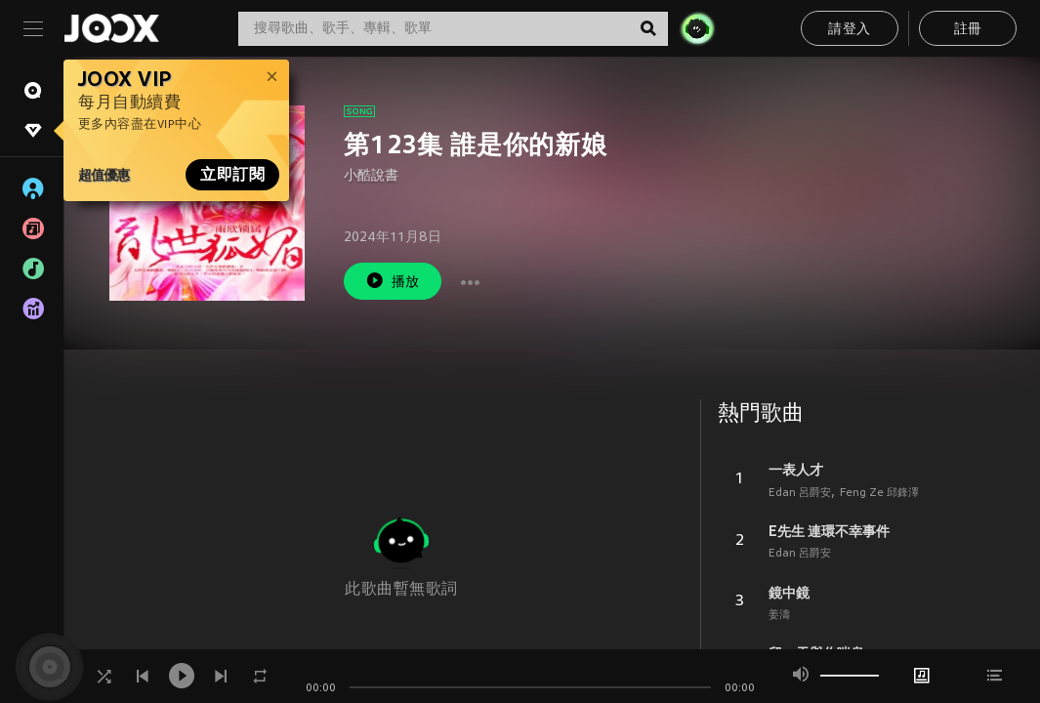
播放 (392, 280)
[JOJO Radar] (697, 28)
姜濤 (779, 615)
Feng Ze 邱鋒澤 (879, 493)
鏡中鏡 (789, 592)
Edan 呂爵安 (800, 493)
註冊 (968, 29)
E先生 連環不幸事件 (829, 531)
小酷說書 (371, 176)
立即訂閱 (232, 175)
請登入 (849, 29)
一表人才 (796, 469)
